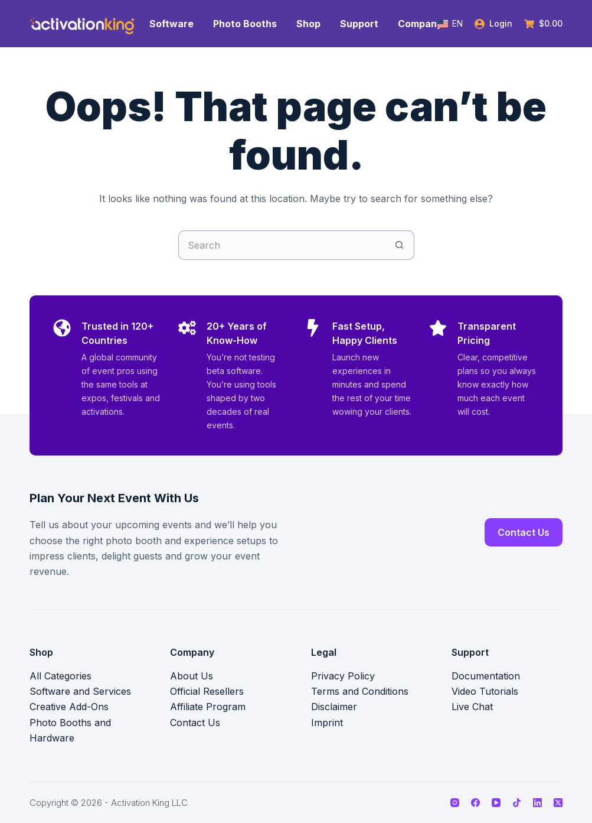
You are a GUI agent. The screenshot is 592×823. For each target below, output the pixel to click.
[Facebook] (475, 802)
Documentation (486, 676)
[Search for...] (281, 245)
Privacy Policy (343, 676)
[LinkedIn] (537, 802)
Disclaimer (334, 707)
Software (171, 24)
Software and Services (80, 691)
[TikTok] (516, 802)
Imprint (327, 722)
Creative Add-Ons (69, 707)
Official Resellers (207, 691)
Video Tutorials (485, 691)
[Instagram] (454, 802)
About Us (191, 676)
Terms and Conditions (359, 691)
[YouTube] (496, 802)
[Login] (493, 23)
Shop (308, 24)
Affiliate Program (208, 707)
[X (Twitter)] (558, 802)
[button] (450, 23)
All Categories (60, 676)
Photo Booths (245, 24)
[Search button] (399, 245)
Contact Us (524, 532)
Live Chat (472, 707)
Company (420, 24)
